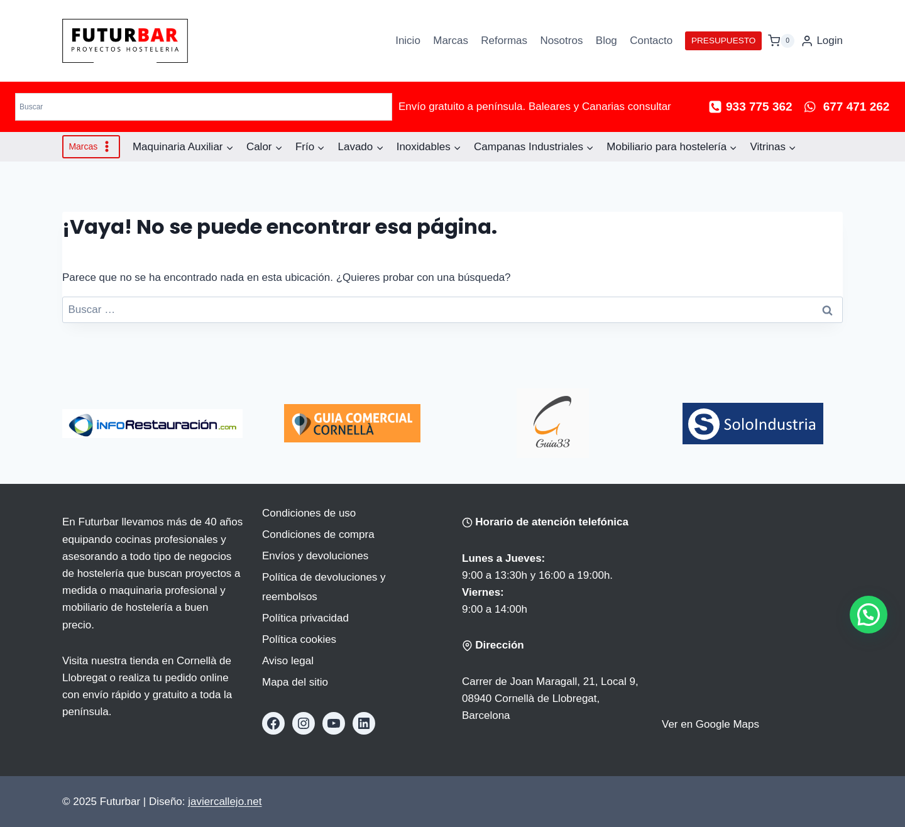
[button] (868, 614)
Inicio (407, 41)
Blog (606, 41)
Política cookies (299, 639)
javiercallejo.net (224, 802)
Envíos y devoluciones (315, 556)
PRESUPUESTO (723, 40)
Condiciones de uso (309, 513)
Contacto (651, 41)
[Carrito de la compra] (781, 40)
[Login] (822, 41)
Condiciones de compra (318, 534)
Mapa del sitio (295, 682)
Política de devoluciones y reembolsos (324, 587)
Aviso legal (288, 661)
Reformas (504, 41)
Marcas (450, 41)
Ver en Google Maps (710, 724)
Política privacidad (305, 618)
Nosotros (561, 41)
